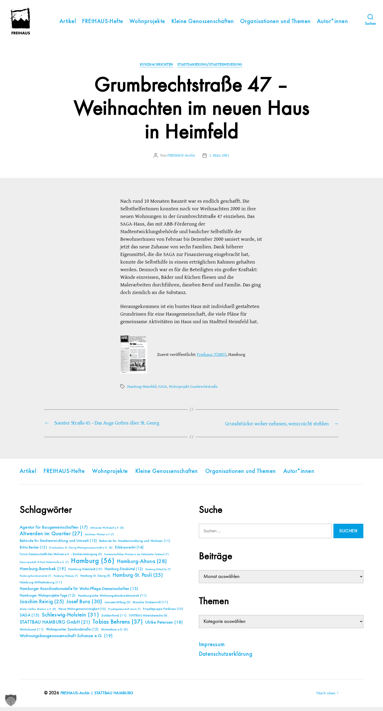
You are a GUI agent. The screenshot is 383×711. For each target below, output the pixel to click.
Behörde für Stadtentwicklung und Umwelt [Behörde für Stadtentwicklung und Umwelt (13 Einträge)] (58, 545)
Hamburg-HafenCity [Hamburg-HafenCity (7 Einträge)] (158, 573)
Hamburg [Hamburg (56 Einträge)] (92, 565)
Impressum (212, 649)
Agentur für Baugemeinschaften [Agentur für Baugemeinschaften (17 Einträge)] (54, 531)
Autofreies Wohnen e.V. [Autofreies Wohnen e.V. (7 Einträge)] (99, 538)
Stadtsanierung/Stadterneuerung (210, 69)
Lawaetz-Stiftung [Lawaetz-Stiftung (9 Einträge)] (117, 606)
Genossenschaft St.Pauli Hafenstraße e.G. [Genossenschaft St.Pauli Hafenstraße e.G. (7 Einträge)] (44, 566)
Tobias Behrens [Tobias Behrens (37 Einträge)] (118, 626)
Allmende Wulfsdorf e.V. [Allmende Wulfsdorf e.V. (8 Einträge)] (107, 531)
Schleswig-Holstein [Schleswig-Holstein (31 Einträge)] (70, 619)
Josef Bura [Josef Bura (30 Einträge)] (84, 605)
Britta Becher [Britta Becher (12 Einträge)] (33, 551)
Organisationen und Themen (275, 24)
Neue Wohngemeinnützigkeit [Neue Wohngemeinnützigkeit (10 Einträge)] (82, 613)
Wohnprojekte (147, 24)
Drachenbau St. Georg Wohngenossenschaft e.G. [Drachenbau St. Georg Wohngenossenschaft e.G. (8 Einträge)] (80, 551)
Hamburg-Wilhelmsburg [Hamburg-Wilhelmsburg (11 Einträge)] (41, 586)
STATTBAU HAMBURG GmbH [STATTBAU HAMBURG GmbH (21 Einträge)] (55, 626)
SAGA (162, 391)
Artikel (67, 24)
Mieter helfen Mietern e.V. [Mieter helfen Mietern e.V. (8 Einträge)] (38, 613)
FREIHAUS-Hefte (102, 24)
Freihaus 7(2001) (211, 359)
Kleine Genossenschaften (202, 24)
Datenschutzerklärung (225, 658)
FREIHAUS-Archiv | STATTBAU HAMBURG (98, 697)
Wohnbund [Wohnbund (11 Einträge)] (31, 633)
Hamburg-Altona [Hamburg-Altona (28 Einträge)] (142, 565)
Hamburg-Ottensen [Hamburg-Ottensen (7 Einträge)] (66, 580)
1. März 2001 (219, 159)
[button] (11, 700)
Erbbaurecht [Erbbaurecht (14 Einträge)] (129, 551)
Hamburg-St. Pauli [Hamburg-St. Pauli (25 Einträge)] (138, 579)
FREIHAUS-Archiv (181, 159)
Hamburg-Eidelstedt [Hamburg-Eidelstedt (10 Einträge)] (85, 573)
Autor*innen (332, 24)
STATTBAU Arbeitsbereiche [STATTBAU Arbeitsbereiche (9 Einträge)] (148, 619)
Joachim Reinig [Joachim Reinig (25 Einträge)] (42, 605)
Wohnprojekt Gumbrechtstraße (193, 391)
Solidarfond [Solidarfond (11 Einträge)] (113, 619)
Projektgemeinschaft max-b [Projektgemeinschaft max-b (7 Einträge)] (124, 613)
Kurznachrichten (156, 69)
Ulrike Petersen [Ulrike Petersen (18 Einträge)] (164, 626)
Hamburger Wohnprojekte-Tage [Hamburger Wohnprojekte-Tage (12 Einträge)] (47, 599)
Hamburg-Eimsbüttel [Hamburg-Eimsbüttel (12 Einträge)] (124, 573)
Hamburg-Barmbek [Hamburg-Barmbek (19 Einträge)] (43, 572)
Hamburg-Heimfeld (141, 391)
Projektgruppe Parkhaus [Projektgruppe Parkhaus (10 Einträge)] (163, 613)
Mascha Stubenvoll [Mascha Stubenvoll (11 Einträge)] (150, 606)
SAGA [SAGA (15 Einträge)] (30, 619)
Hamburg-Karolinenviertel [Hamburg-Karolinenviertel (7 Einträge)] (35, 580)
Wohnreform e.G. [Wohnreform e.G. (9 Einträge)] (114, 633)
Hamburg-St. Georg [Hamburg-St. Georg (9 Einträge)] (95, 579)
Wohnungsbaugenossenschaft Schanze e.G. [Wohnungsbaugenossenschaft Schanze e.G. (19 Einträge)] (66, 639)
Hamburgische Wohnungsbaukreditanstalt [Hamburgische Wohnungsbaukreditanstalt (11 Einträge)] (112, 599)
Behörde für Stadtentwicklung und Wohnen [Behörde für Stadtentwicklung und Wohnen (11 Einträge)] (134, 545)
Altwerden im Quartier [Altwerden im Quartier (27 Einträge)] (51, 537)
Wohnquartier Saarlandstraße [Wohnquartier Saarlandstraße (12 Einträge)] (72, 633)
